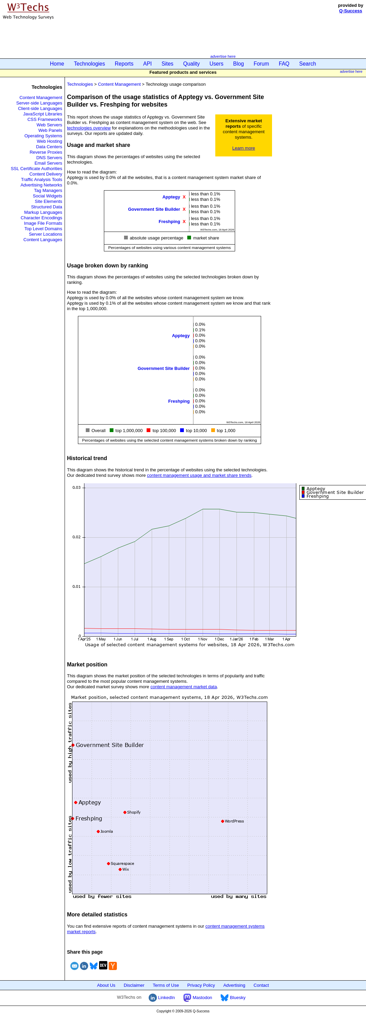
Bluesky (232, 997)
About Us (106, 985)
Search (307, 64)
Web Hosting (49, 141)
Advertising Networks (41, 185)
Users (216, 64)
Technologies (89, 64)
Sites (168, 64)
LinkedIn (162, 997)
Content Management (40, 97)
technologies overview (89, 127)
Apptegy (171, 196)
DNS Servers (49, 157)
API (147, 64)
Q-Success (350, 10)
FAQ (284, 64)
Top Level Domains (43, 228)
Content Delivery (45, 174)
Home (57, 64)
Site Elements (48, 201)
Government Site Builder (154, 208)
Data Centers (49, 146)
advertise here (222, 56)
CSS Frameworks (44, 119)
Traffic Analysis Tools (41, 179)
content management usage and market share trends (199, 475)
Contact (261, 985)
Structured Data (46, 206)
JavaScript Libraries (42, 113)
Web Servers (49, 124)
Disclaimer (134, 985)
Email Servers (48, 163)
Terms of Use (166, 985)
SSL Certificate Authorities (36, 168)
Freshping (169, 221)
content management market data (183, 686)
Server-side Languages (39, 103)
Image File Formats (43, 223)
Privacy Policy (201, 985)
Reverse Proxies (46, 152)
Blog (238, 64)
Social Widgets (47, 195)
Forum (261, 64)
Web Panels (50, 130)
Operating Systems (43, 135)
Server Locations (45, 234)
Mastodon (197, 997)
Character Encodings (41, 217)
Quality (191, 64)
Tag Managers (48, 190)
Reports (124, 64)
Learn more (243, 148)
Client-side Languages (40, 108)
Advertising (234, 985)
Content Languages (43, 239)
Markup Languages (43, 212)
